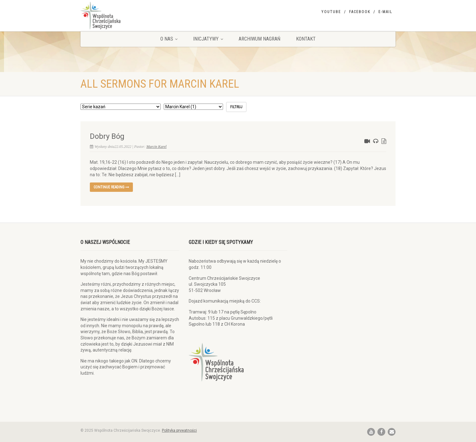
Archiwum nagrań (259, 39)
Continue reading (111, 187)
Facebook (359, 12)
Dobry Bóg (107, 136)
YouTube (331, 12)
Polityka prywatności (179, 430)
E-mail (385, 12)
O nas (168, 39)
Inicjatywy (208, 39)
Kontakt (306, 39)
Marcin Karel (156, 146)
